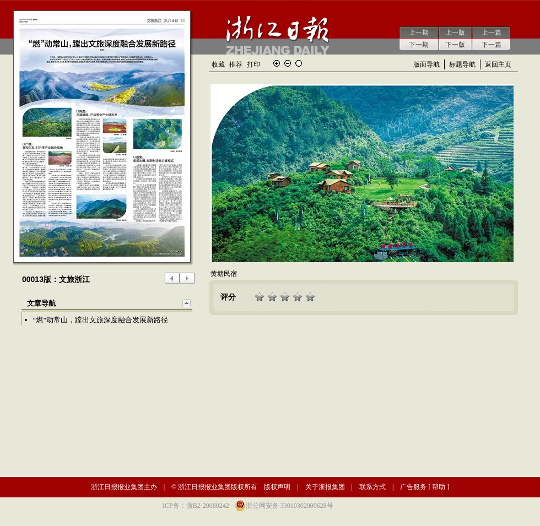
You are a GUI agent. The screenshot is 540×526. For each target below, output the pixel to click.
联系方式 (372, 487)
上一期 (419, 32)
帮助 (438, 487)
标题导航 (462, 64)
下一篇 (491, 44)
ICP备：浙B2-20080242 (196, 505)
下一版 (455, 44)
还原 (298, 63)
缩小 (287, 63)
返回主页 (498, 64)
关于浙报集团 (325, 487)
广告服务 (413, 487)
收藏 (218, 64)
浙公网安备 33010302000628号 (289, 505)
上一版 (455, 32)
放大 (276, 63)
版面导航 (426, 64)
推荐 (235, 64)
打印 (253, 64)
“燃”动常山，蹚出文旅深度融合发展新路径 (101, 320)
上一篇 (491, 32)
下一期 (419, 44)
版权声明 (277, 487)
